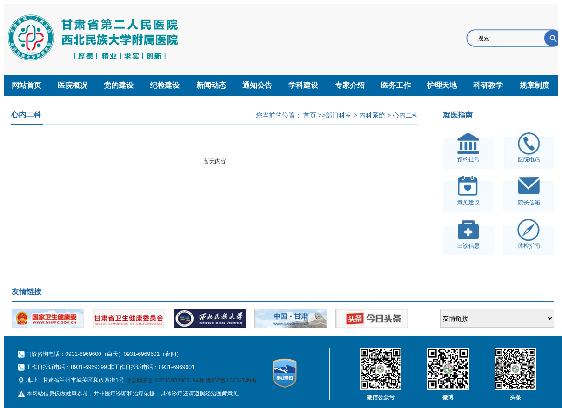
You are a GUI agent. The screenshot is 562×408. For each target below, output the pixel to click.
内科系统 (372, 115)
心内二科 (406, 115)
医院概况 (72, 85)
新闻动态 (211, 85)
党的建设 (119, 85)
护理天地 (442, 85)
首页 (309, 115)
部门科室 (339, 115)
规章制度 (534, 85)
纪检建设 (165, 85)
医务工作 (396, 85)
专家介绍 (350, 85)
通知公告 (257, 85)
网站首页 (26, 85)
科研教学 (488, 85)
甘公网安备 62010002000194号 (165, 380)
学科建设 (303, 85)
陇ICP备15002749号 (231, 380)
